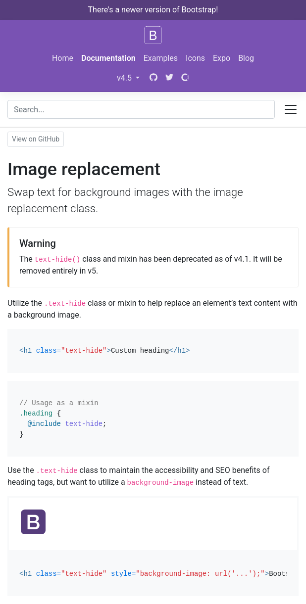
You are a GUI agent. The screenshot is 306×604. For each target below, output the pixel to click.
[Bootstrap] (153, 35)
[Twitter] (169, 78)
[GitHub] (152, 78)
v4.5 (125, 78)
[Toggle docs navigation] (291, 109)
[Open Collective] (185, 78)
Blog (246, 58)
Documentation (108, 58)
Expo (221, 58)
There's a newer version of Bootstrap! (153, 9)
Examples (161, 58)
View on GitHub (35, 139)
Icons (195, 58)
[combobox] (141, 109)
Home (62, 58)
